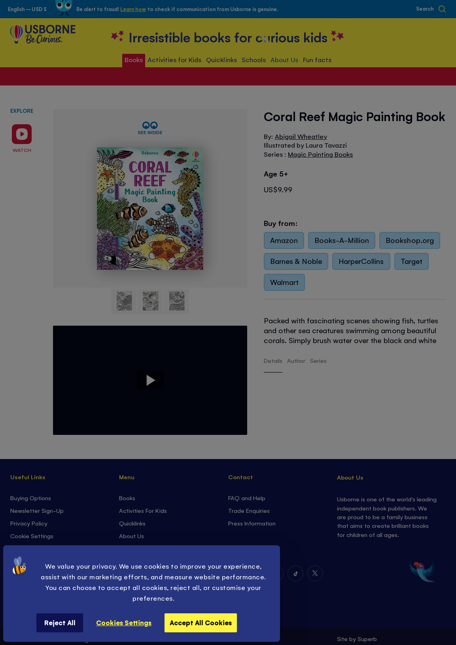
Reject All (60, 622)
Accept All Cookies (201, 622)
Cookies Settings (123, 622)
